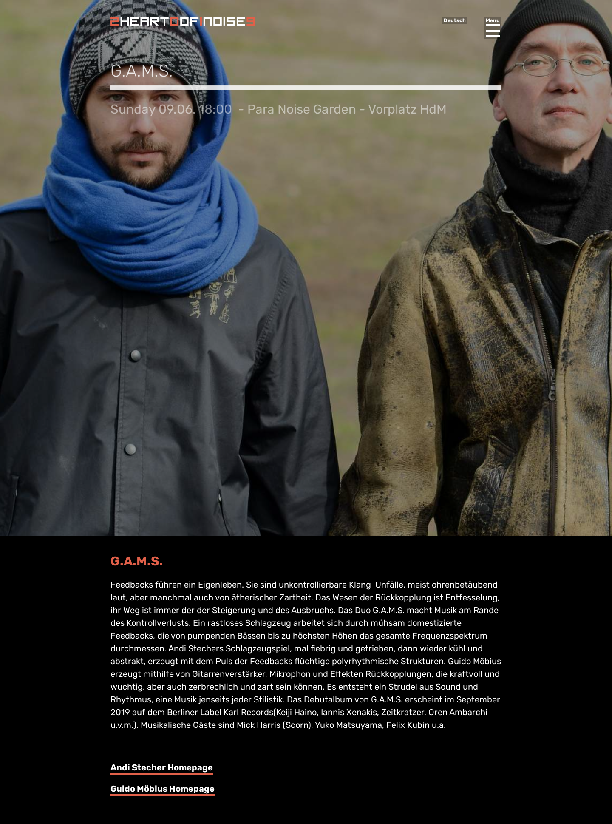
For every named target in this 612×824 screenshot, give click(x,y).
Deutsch (455, 20)
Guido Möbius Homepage (162, 789)
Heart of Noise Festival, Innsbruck (182, 21)
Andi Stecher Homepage (161, 767)
